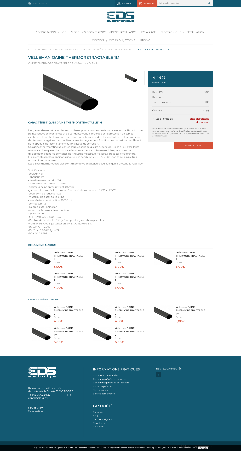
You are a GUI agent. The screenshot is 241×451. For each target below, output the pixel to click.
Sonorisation (46, 32)
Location (97, 40)
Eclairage (148, 32)
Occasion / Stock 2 (122, 40)
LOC (63, 32)
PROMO (145, 40)
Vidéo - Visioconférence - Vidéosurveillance (103, 32)
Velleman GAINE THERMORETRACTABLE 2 (190, 256)
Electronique (171, 32)
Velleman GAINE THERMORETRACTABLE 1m (68, 256)
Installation (195, 32)
